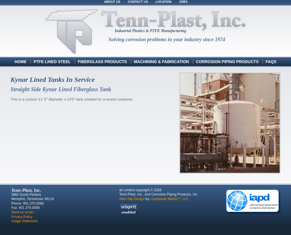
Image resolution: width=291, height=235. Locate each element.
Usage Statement (24, 221)
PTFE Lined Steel (52, 61)
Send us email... (23, 212)
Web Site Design (132, 199)
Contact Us (138, 1)
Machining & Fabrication (161, 61)
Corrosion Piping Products (228, 61)
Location (163, 1)
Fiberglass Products (103, 61)
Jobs (183, 1)
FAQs (271, 61)
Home (20, 61)
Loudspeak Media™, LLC (169, 199)
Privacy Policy (22, 217)
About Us (112, 1)
